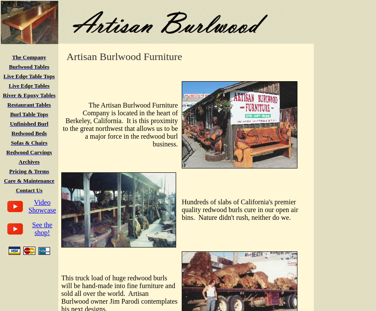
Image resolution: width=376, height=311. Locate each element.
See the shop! (42, 228)
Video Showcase (42, 206)
